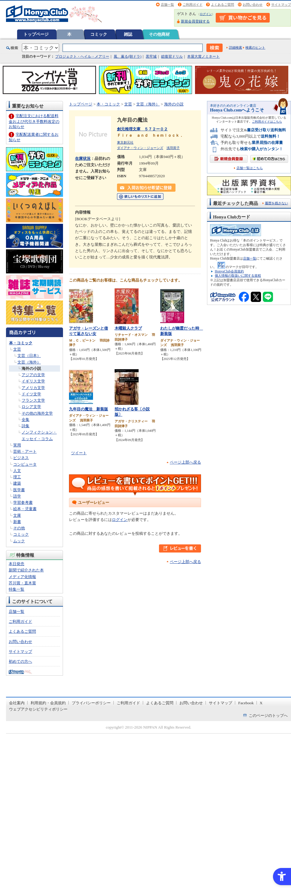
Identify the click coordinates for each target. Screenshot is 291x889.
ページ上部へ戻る (185, 462)
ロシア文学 (31, 406)
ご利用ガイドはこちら (267, 121)
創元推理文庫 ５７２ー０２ (142, 129)
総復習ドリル (172, 56)
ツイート (79, 453)
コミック (98, 34)
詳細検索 (235, 47)
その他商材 (159, 34)
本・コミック (20, 343)
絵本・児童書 (25, 509)
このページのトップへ (268, 715)
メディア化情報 (22, 576)
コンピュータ (25, 464)
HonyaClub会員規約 (229, 271)
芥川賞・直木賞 (22, 583)
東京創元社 (125, 142)
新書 (17, 521)
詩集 (25, 426)
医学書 (19, 490)
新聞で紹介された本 (26, 570)
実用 (17, 445)
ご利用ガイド (192, 4)
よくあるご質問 (222, 4)
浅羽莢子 (173, 148)
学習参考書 (23, 502)
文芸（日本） (29, 355)
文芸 (17, 349)
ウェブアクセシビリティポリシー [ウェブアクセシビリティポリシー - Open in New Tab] (38, 709)
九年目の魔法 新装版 (88, 409)
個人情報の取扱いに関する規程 (238, 275)
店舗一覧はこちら (249, 168)
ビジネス (21, 457)
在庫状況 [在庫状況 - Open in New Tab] (83, 158)
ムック (19, 541)
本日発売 (16, 564)
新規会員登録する (195, 21)
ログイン (206, 14)
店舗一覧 (167, 4)
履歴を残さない (276, 203)
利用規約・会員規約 (48, 703)
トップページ (36, 34)
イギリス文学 (33, 381)
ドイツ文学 (31, 394)
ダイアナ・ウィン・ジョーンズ (140, 148)
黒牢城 (151, 56)
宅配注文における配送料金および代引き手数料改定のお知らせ (34, 121)
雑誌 (128, 34)
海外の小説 (31, 368)
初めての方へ (20, 661)
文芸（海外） (29, 362)
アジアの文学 (33, 375)
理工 (17, 477)
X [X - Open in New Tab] (261, 703)
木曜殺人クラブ (128, 328)
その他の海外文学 (37, 413)
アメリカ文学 (33, 387)
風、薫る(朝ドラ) (127, 56)
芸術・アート (25, 451)
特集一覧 (16, 589)
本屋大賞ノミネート (203, 56)
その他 (19, 528)
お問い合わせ (252, 4)
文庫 (17, 515)
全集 (25, 419)
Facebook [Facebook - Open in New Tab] (246, 703)
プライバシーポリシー (91, 703)
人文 (17, 470)
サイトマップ (281, 4)
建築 (17, 483)
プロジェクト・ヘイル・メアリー (82, 56)
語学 (17, 496)
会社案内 (17, 703)
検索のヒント (255, 47)
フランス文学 (33, 400)
